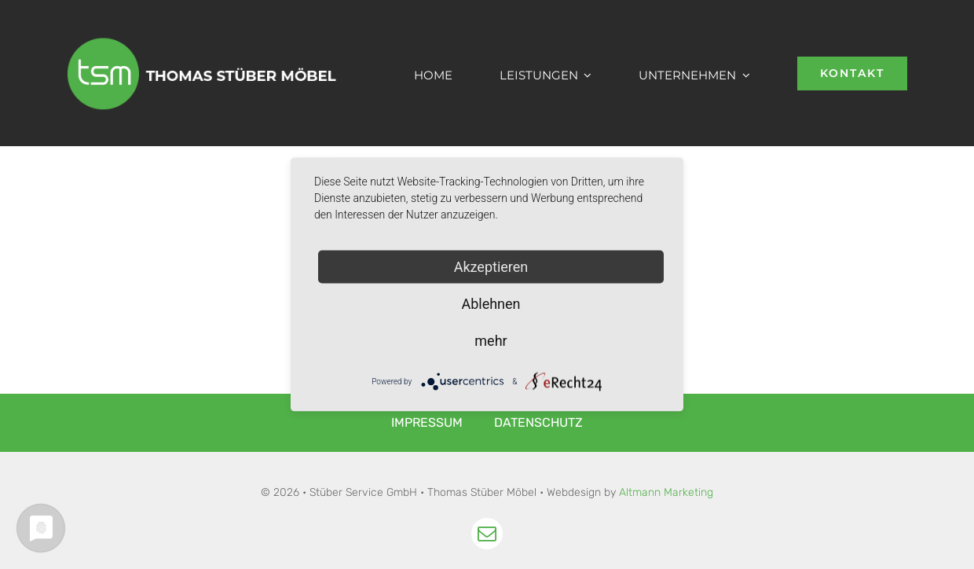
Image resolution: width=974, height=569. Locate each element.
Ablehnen (490, 304)
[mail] (487, 533)
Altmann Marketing (666, 492)
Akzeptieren (491, 267)
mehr (490, 340)
